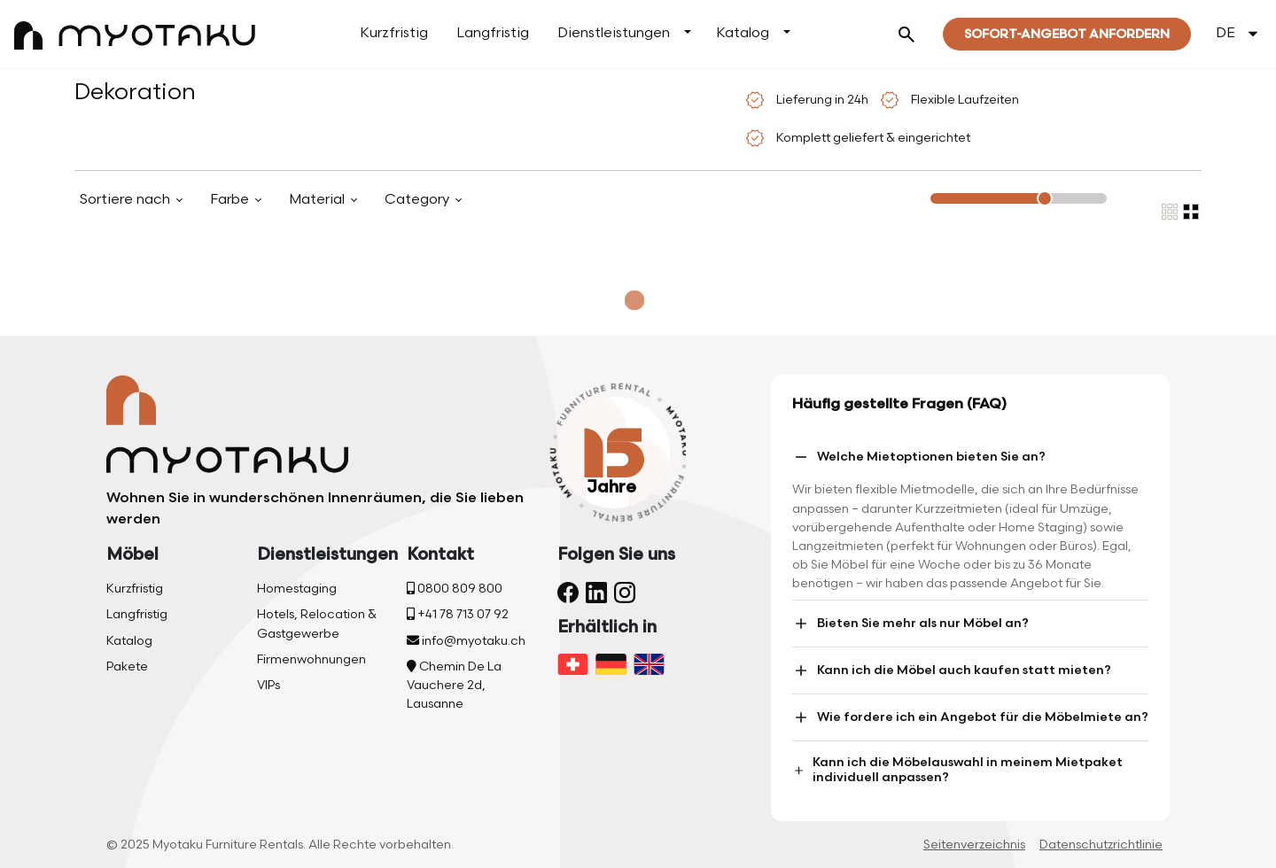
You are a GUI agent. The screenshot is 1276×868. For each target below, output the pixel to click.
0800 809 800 (454, 588)
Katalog (742, 33)
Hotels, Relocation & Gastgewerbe (317, 623)
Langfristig (492, 33)
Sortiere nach (127, 199)
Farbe (231, 199)
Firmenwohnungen (311, 659)
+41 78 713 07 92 (458, 614)
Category (419, 199)
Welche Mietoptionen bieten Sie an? (919, 457)
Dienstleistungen (613, 33)
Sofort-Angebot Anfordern (1067, 34)
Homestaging (297, 588)
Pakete (127, 666)
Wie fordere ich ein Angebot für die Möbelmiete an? (970, 717)
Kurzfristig (394, 33)
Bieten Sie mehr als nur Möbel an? (910, 623)
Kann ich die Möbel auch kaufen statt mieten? (951, 670)
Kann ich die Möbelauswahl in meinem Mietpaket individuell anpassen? (957, 770)
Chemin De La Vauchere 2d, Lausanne (454, 685)
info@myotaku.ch (466, 640)
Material (318, 199)
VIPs (268, 685)
